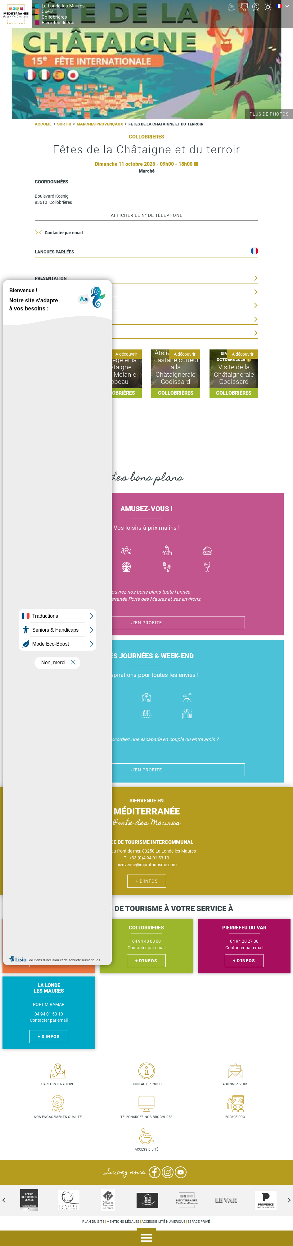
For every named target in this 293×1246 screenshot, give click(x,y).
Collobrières (54, 17)
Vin (207, 567)
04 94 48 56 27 (48, 941)
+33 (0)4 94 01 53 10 (149, 857)
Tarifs (42, 305)
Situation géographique (63, 319)
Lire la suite (59, 373)
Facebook (154, 1172)
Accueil (43, 124)
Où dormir (146, 698)
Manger (207, 551)
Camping (187, 698)
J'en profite (146, 622)
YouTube (180, 1172)
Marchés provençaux (100, 124)
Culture (167, 551)
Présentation (51, 278)
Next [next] (283, 1200)
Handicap (106, 715)
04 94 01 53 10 (48, 1014)
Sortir (64, 124)
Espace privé (198, 1221)
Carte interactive (57, 1084)
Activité (126, 567)
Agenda (283, 1238)
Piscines (146, 715)
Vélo (126, 551)
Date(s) (43, 292)
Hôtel (106, 698)
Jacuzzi (187, 715)
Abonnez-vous (235, 1084)
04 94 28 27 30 (244, 941)
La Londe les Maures (63, 6)
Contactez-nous (147, 1084)
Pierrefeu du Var (58, 22)
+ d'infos (147, 881)
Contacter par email (64, 232)
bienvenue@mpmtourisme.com (146, 864)
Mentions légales (122, 1221)
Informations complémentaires (72, 333)
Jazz (86, 567)
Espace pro (235, 1117)
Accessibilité (146, 1149)
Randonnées (167, 567)
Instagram (167, 1172)
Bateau (86, 551)
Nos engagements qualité (58, 1117)
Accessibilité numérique (163, 1221)
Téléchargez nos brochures (146, 1117)
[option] (147, 1200)
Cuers (48, 11)
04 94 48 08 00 (146, 941)
